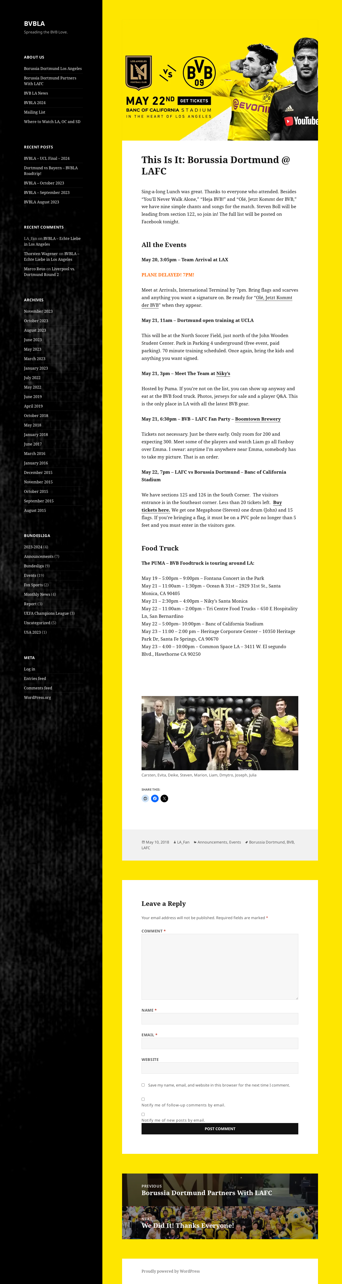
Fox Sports (33, 584)
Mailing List (34, 112)
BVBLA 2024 (35, 102)
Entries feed (35, 678)
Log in (29, 669)
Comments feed (38, 688)
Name (149, 1010)
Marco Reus (34, 268)
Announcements (38, 556)
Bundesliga (34, 566)
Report (30, 603)
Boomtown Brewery (258, 419)
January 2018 (36, 434)
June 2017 (33, 444)
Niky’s (223, 373)
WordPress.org (37, 697)
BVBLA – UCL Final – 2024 (47, 158)
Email (149, 1034)
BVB (290, 842)
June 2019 (33, 396)
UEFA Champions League (46, 613)
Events (30, 575)
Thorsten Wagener (41, 253)
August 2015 (35, 510)
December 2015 (38, 472)
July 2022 (32, 377)
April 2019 (33, 406)
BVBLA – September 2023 (47, 192)
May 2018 (32, 425)
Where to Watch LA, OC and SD (52, 121)
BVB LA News (36, 93)
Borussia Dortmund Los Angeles (53, 68)
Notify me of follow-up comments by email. (183, 1105)
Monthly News (37, 594)
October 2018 (36, 415)
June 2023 (33, 339)
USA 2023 (32, 632)
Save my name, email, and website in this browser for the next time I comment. (219, 1085)
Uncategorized (37, 622)
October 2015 (36, 491)
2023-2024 (33, 547)
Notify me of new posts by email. (173, 1120)
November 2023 (38, 311)
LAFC (146, 847)
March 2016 (34, 453)
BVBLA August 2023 (41, 202)
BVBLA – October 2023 (44, 183)
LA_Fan (183, 842)
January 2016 (36, 463)
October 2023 (36, 320)
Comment (154, 931)
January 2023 (36, 368)
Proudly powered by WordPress (171, 1271)
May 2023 (32, 349)
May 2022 (32, 387)
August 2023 (35, 330)
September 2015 (39, 501)
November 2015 (38, 482)
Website (150, 1059)
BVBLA (34, 23)
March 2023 (34, 358)
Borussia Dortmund (267, 842)
